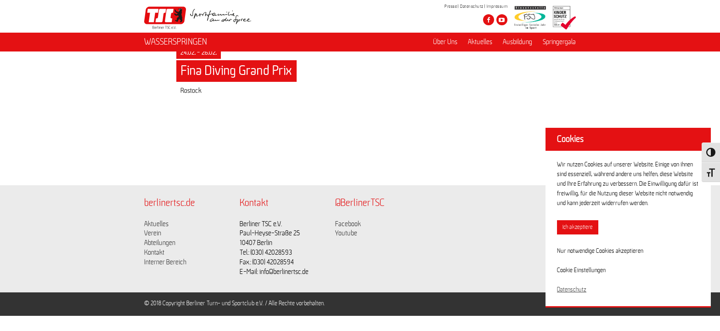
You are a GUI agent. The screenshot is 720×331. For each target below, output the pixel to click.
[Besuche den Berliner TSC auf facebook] (488, 19)
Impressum (497, 6)
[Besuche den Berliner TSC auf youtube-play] (501, 19)
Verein (152, 233)
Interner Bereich (165, 262)
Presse (450, 6)
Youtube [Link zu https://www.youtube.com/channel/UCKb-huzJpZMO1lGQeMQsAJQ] (346, 233)
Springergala (559, 42)
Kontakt (154, 252)
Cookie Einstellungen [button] (581, 270)
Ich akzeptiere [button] (577, 227)
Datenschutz (472, 6)
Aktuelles (480, 42)
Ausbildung (517, 42)
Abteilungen (159, 242)
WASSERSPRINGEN (175, 41)
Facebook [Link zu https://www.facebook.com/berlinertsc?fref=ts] (348, 224)
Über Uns (445, 42)
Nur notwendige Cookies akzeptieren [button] (600, 251)
